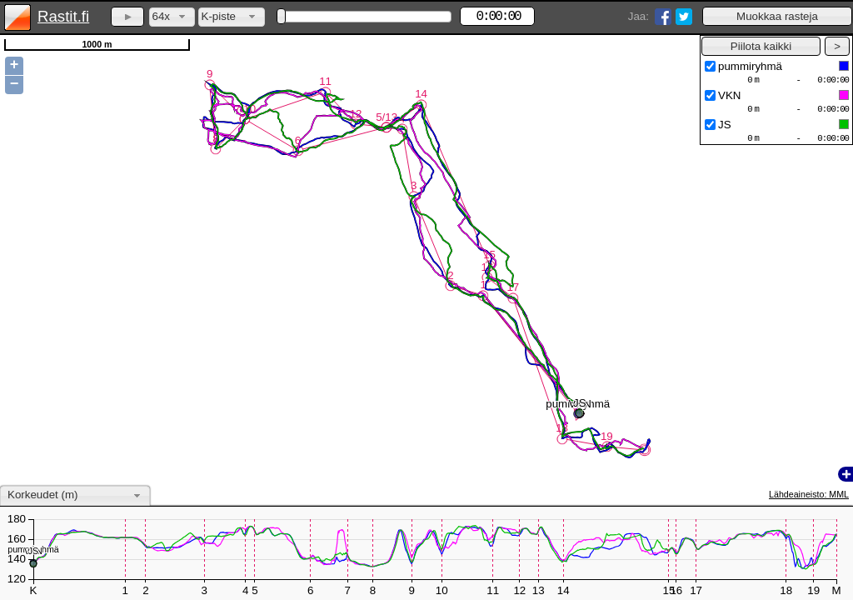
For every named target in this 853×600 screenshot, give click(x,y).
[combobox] (172, 17)
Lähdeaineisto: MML (809, 494)
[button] (777, 16)
